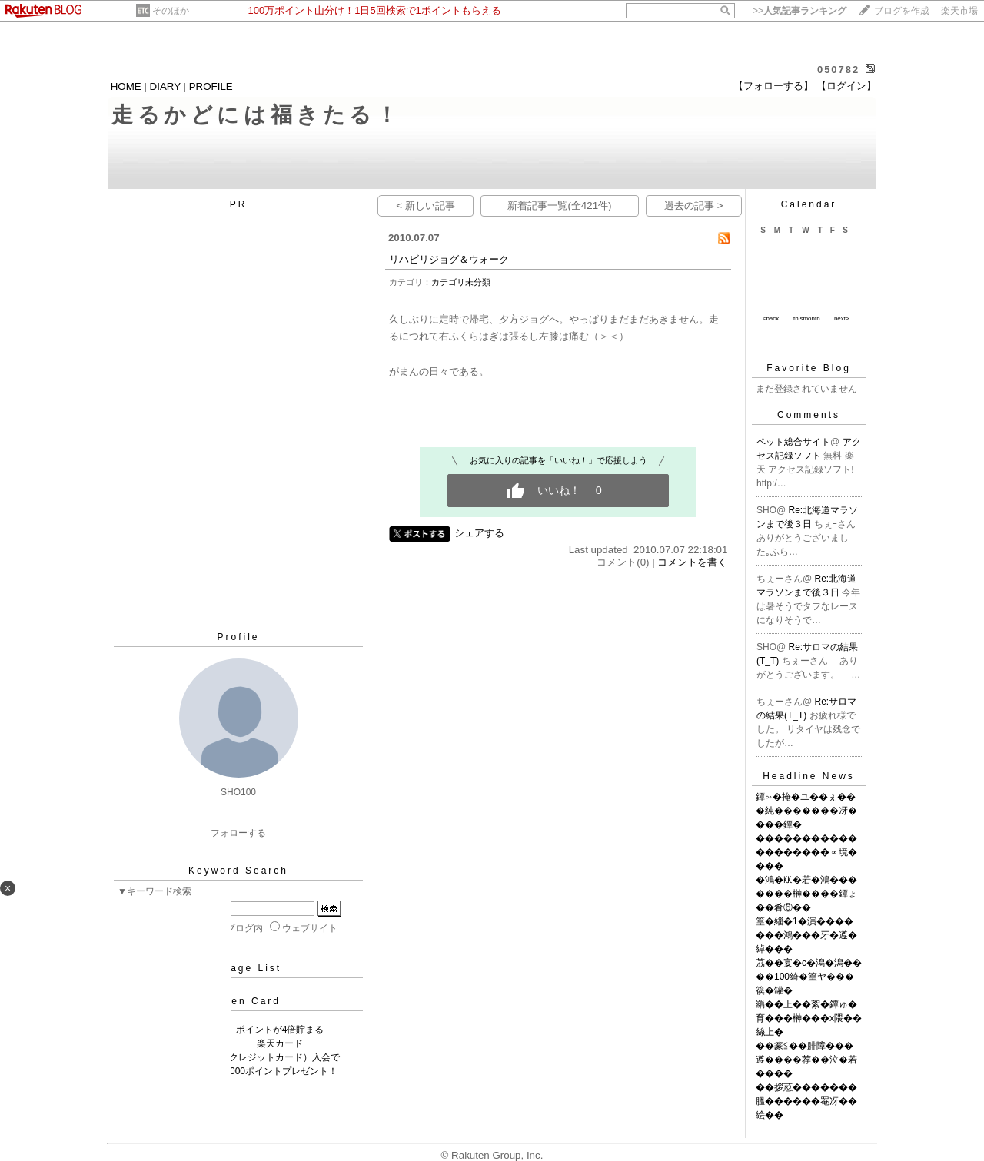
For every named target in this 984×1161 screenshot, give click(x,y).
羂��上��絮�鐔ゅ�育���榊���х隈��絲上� (809, 1018)
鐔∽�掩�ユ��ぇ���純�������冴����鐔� (806, 810)
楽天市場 (959, 10)
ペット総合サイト (793, 441)
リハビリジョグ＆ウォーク (449, 259)
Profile (238, 637)
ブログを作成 (901, 10)
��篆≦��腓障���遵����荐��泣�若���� (806, 1059)
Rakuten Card (238, 1001)
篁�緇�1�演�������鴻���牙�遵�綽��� (806, 935)
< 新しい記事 (425, 205)
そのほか (170, 10)
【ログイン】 (846, 85)
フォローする (238, 833)
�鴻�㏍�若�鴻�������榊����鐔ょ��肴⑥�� (806, 893)
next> (841, 318)
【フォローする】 (773, 85)
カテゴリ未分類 (460, 282)
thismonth (806, 318)
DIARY (165, 86)
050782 (838, 69)
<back (771, 318)
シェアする (479, 533)
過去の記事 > (693, 205)
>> (799, 10)
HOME (126, 86)
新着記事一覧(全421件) (559, 205)
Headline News (809, 776)
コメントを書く (692, 562)
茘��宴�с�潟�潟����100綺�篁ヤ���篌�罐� (809, 976)
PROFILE (211, 86)
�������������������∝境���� (806, 852)
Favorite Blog (808, 368)
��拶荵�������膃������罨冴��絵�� (806, 1101)
